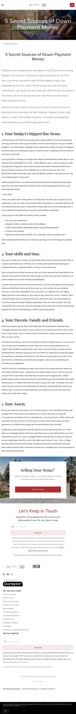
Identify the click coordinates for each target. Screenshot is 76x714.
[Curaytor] (13, 586)
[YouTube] (8, 574)
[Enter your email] (40, 526)
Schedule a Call (8, 619)
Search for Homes (9, 594)
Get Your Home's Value (11, 605)
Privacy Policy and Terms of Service (15, 662)
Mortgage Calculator (10, 623)
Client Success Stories (11, 601)
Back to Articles (11, 44)
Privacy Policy (38, 681)
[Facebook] (4, 574)
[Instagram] (12, 574)
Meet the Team (8, 598)
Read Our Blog (8, 608)
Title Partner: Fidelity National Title (16, 630)
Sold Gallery (7, 626)
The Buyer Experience (11, 612)
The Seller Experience (11, 616)
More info (23, 705)
